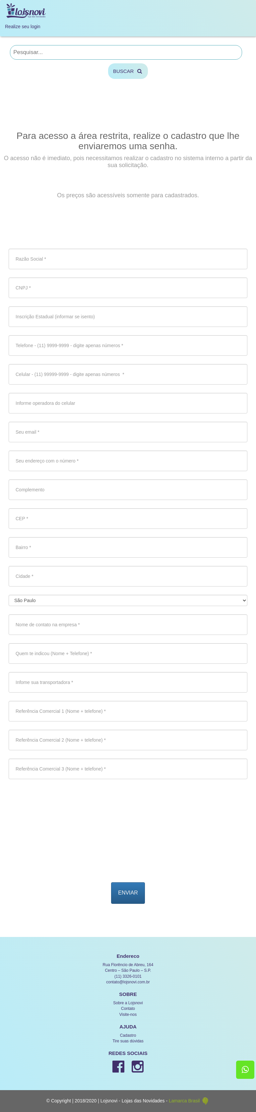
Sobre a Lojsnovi (128, 1003)
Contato (128, 1008)
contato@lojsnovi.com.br (128, 982)
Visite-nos (128, 1014)
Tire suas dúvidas (128, 1041)
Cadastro (128, 1035)
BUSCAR (128, 71)
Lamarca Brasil (189, 1100)
